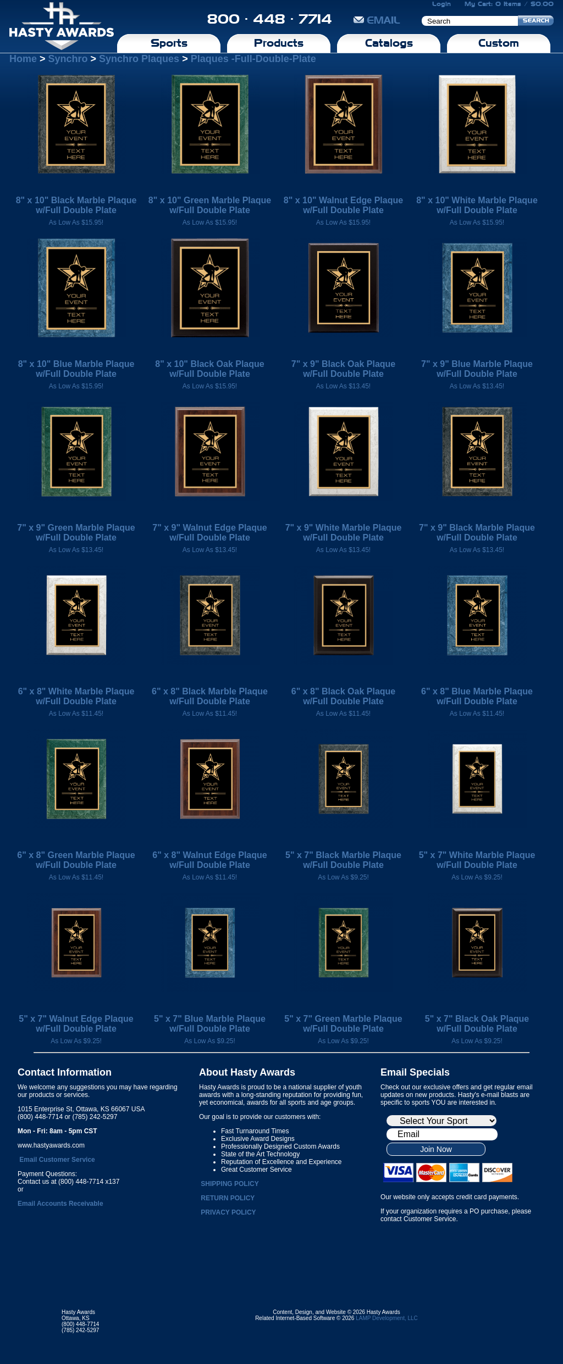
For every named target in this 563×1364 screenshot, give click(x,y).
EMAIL (377, 20)
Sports (169, 42)
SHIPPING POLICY (229, 1184)
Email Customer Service (57, 1159)
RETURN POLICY (228, 1198)
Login (441, 4)
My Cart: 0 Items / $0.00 (509, 4)
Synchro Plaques (139, 58)
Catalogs (389, 42)
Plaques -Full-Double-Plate (253, 58)
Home (23, 58)
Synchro (68, 58)
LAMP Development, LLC (387, 1318)
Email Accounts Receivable (60, 1203)
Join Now (436, 1149)
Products (278, 42)
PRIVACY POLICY (228, 1212)
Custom (498, 42)
